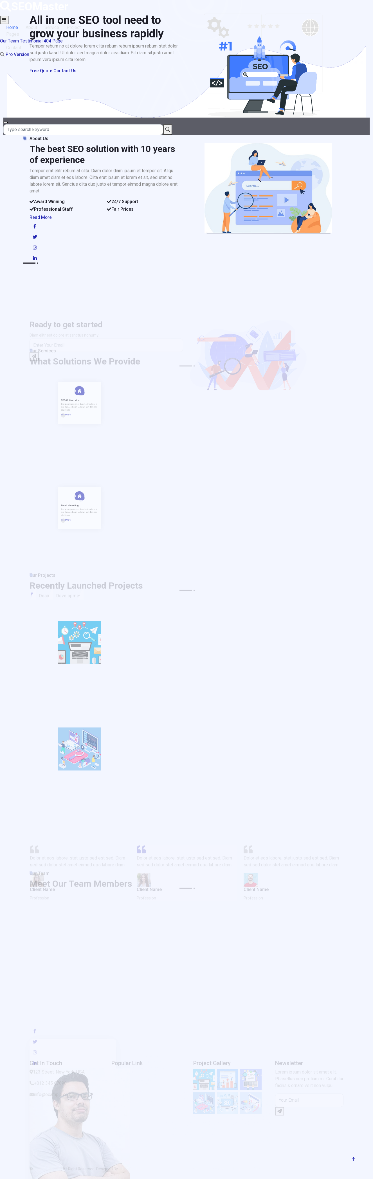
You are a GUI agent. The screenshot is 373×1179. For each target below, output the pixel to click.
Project (76, 27)
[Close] (5, 122)
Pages (13, 34)
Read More (41, 227)
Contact (14, 47)
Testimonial (31, 41)
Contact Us (64, 71)
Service (54, 27)
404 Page (53, 41)
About (33, 27)
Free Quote (41, 71)
